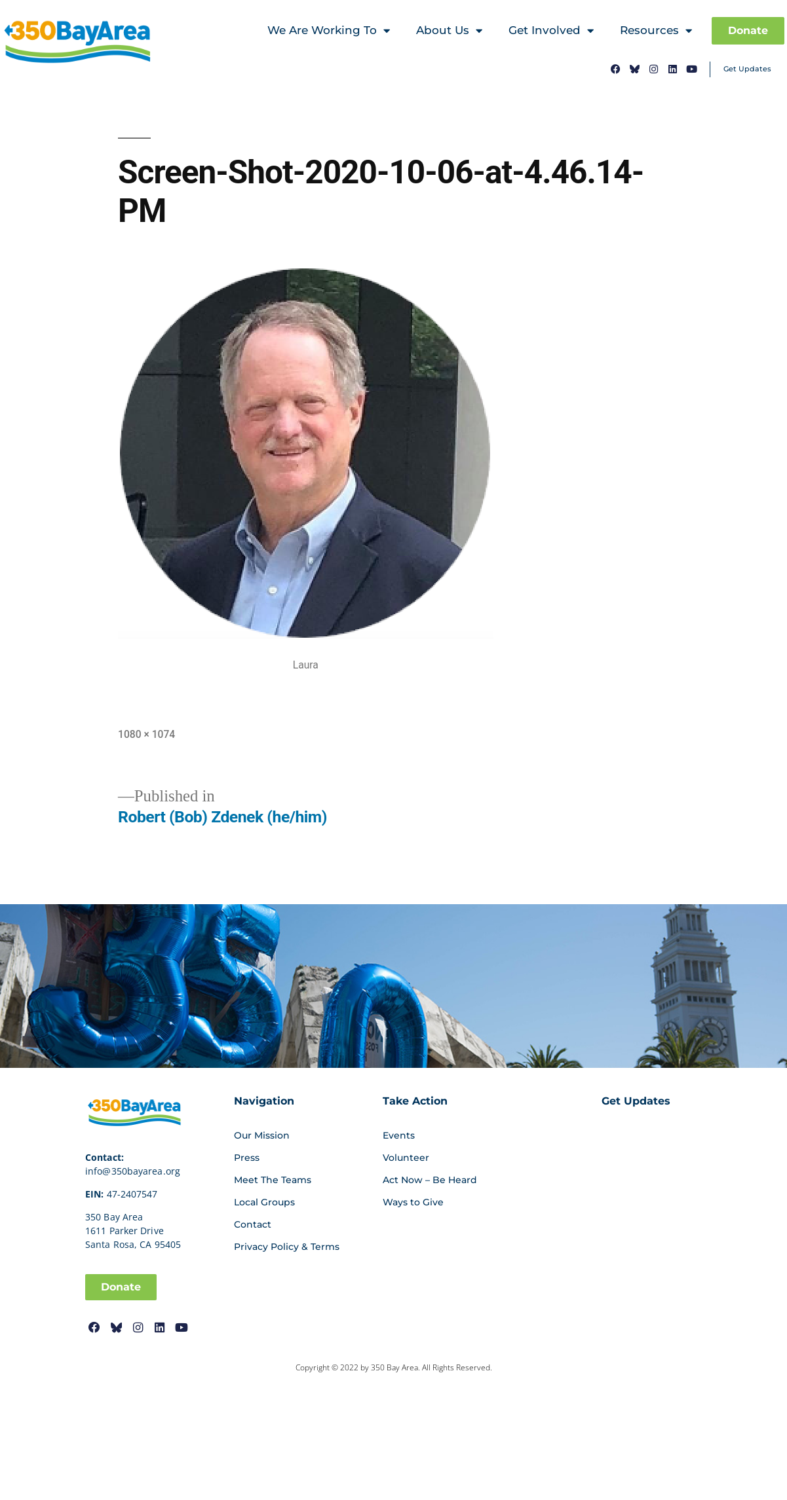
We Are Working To (328, 31)
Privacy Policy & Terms (286, 1247)
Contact (252, 1224)
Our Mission (262, 1135)
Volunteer (406, 1157)
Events (399, 1135)
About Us (449, 31)
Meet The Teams (272, 1180)
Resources (656, 31)
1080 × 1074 (146, 733)
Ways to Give (413, 1202)
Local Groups (264, 1202)
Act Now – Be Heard (430, 1180)
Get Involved (551, 31)
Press (246, 1157)
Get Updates (747, 68)
